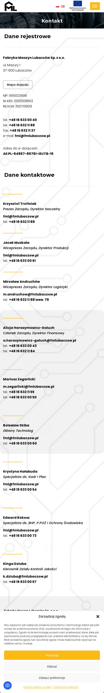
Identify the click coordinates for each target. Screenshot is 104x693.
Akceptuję (52, 655)
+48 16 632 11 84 (22, 351)
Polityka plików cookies (38, 687)
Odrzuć (52, 666)
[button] (98, 616)
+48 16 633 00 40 (23, 119)
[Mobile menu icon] (95, 6)
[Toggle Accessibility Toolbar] (7, 685)
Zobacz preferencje (52, 677)
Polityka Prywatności (66, 687)
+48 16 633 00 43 (23, 345)
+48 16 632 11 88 (22, 125)
